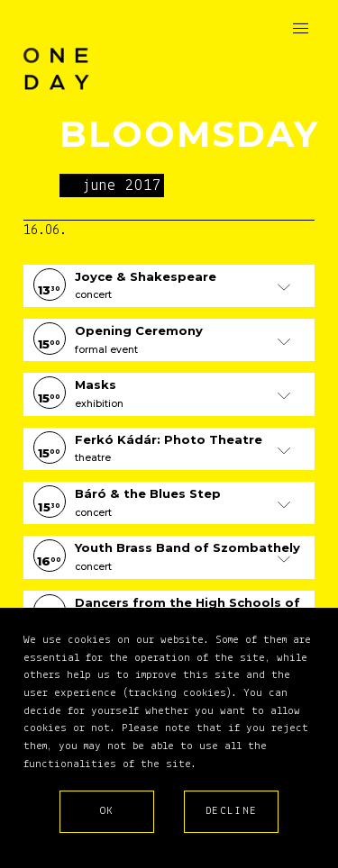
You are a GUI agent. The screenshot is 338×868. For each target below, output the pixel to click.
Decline (231, 811)
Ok (107, 811)
